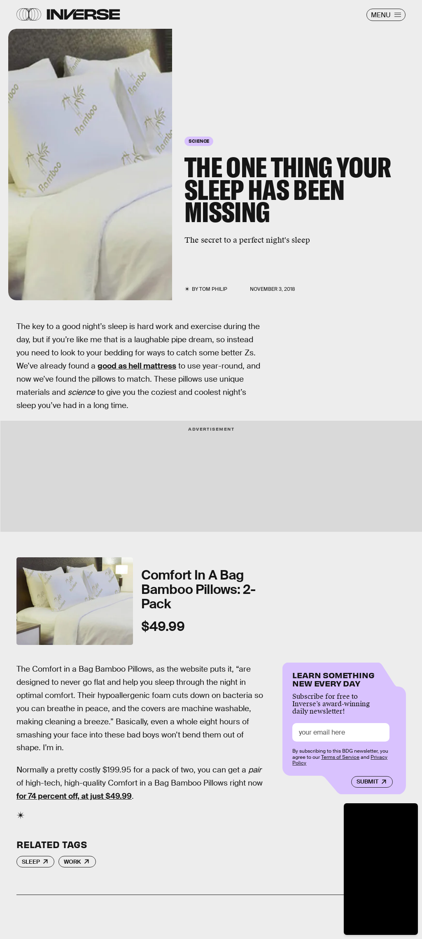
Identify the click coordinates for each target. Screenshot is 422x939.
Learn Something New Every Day (333, 678)
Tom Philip (213, 289)
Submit (367, 781)
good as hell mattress (137, 366)
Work (72, 861)
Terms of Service (340, 757)
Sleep (31, 861)
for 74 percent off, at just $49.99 (74, 796)
